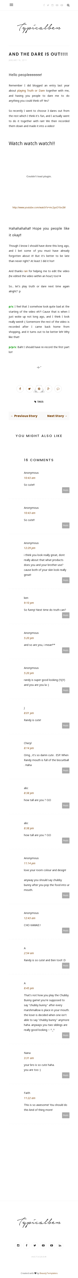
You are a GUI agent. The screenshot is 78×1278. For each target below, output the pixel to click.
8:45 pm (29, 988)
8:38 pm (29, 793)
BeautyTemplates (49, 1273)
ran (26, 271)
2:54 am (29, 953)
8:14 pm (29, 748)
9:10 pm (29, 603)
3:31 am (29, 1058)
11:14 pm (29, 863)
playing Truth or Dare (31, 90)
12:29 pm (29, 548)
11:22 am (29, 1098)
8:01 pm (29, 713)
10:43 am (29, 478)
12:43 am (29, 918)
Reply (66, 490)
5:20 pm (29, 638)
